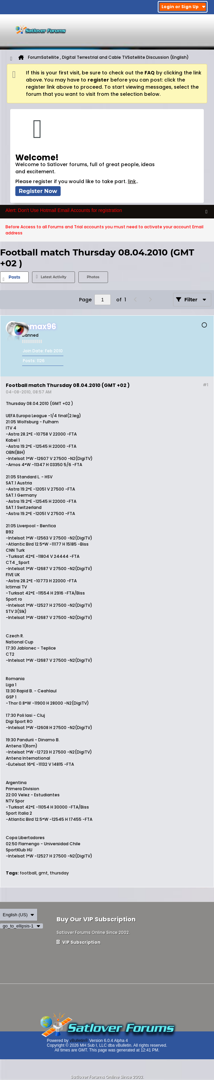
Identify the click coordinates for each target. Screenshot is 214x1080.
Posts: (29, 361)
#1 (205, 385)
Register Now (38, 191)
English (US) (18, 914)
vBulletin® (79, 1040)
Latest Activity (53, 277)
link (132, 181)
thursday (59, 873)
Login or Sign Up (183, 7)
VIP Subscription (79, 942)
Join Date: (33, 351)
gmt (43, 873)
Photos (93, 277)
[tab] (14, 277)
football (28, 873)
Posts (14, 277)
